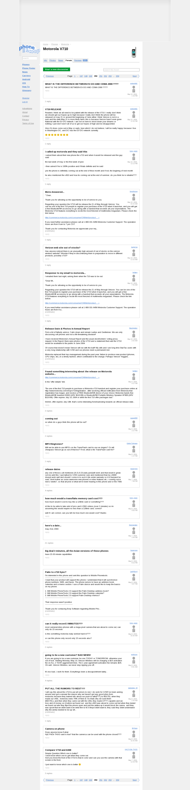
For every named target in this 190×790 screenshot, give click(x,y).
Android (26, 79)
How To (26, 87)
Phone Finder (28, 68)
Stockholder (133, 328)
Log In (25, 102)
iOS (24, 83)
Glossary (26, 90)
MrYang (134, 728)
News (25, 72)
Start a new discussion (56, 69)
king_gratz (133, 151)
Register (25, 98)
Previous (50, 76)
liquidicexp (133, 191)
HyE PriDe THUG (131, 749)
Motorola (65, 44)
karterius (134, 247)
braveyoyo (133, 469)
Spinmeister (133, 525)
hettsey (135, 272)
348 (85, 76)
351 (100, 76)
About (24, 112)
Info (45, 60)
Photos (53, 60)
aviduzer (134, 654)
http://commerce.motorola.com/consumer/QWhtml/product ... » (72, 217)
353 (110, 76)
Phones (26, 64)
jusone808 (133, 418)
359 (117, 76)
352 (105, 76)
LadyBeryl (133, 571)
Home (45, 44)
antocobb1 (133, 83)
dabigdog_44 (132, 688)
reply (47, 90)
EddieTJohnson (132, 443)
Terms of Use (28, 123)
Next (135, 76)
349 (90, 76)
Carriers (26, 76)
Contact (25, 116)
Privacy (25, 120)
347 (81, 76)
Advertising (27, 108)
